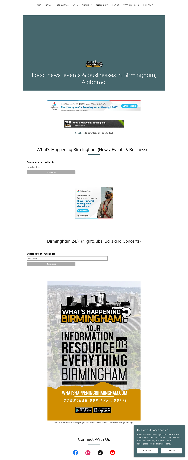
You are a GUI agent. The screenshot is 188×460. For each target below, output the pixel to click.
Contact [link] (148, 5)
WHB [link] (75, 5)
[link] (93, 64)
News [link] (48, 5)
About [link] (115, 5)
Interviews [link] (62, 5)
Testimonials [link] (131, 5)
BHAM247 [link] (87, 5)
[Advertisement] (94, 35)
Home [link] (38, 5)
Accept (171, 451)
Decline (147, 451)
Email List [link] (102, 5)
